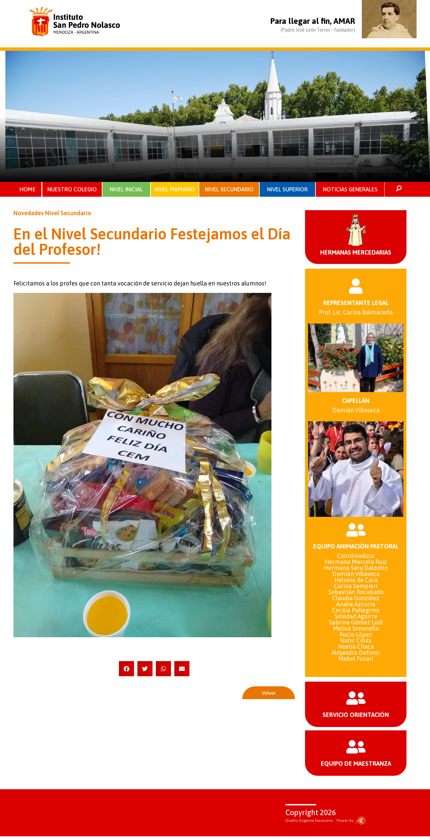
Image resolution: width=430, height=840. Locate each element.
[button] (126, 669)
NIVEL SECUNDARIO (229, 189)
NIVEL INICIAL (126, 189)
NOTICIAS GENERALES (350, 189)
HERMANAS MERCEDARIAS (355, 253)
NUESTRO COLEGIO (72, 189)
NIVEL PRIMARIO (175, 189)
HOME (27, 189)
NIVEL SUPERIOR (287, 189)
